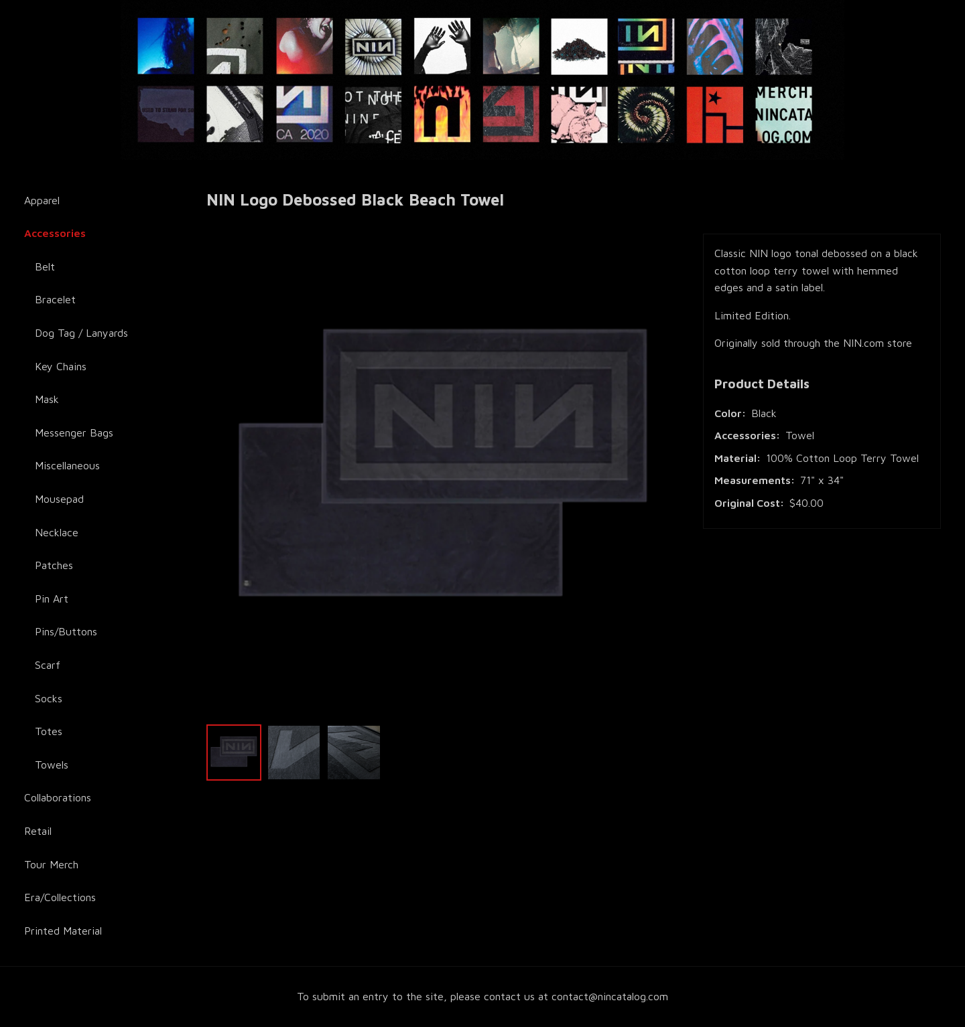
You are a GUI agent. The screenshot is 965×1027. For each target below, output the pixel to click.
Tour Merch (51, 864)
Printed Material (63, 931)
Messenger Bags (74, 432)
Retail (38, 831)
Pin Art (51, 598)
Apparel (42, 200)
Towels (51, 765)
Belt (45, 266)
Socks (48, 698)
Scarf (47, 665)
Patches (54, 565)
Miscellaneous (67, 465)
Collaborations (57, 797)
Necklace (56, 532)
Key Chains (60, 366)
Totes (48, 731)
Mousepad (59, 499)
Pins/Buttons (66, 631)
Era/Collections (60, 897)
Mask (47, 399)
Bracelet (55, 299)
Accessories (55, 233)
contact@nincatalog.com (610, 996)
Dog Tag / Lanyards (81, 333)
